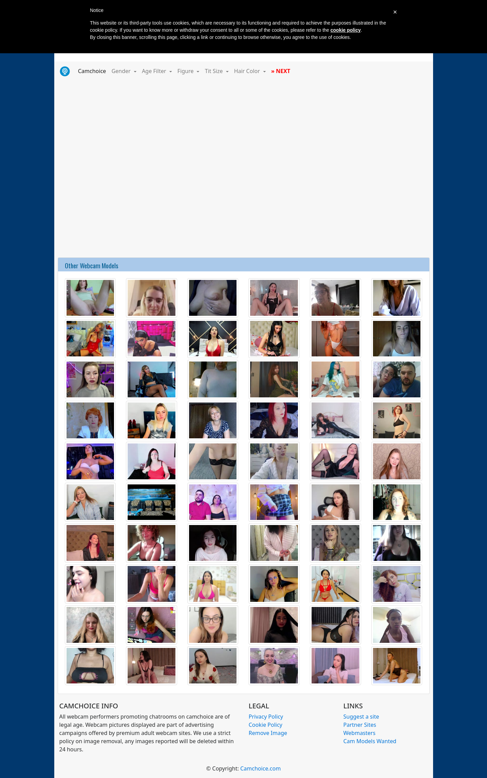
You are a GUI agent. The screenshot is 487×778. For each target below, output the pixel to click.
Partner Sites (359, 725)
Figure (186, 71)
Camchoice (93, 71)
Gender (122, 71)
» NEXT (280, 71)
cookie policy (345, 30)
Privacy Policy (266, 716)
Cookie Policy (266, 725)
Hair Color (247, 71)
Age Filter (155, 71)
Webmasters (359, 733)
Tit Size (214, 71)
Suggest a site (361, 716)
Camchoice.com (260, 768)
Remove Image (268, 733)
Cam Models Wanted (369, 741)
